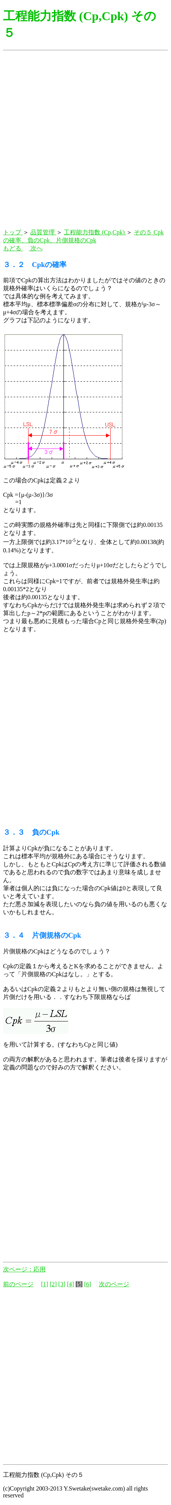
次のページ (114, 1284)
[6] (87, 1284)
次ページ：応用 (24, 1269)
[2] (53, 1284)
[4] (70, 1284)
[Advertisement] (85, 140)
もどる (13, 248)
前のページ (18, 1284)
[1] (44, 1284)
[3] (61, 1284)
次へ (36, 248)
